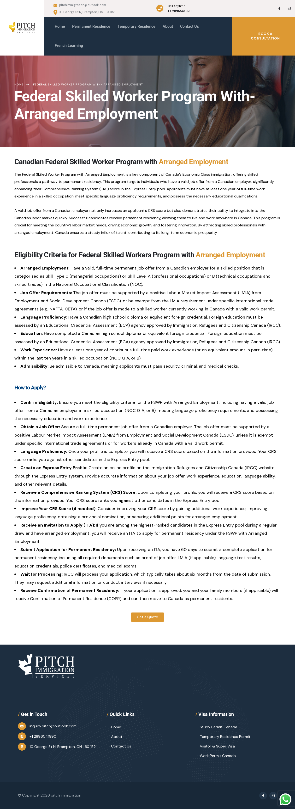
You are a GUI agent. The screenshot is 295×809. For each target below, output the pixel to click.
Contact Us (121, 746)
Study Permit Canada (218, 727)
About (116, 736)
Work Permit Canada (218, 755)
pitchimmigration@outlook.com (79, 5)
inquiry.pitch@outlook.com (53, 726)
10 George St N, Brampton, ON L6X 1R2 (84, 12)
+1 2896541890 (179, 11)
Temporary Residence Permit (225, 736)
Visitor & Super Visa (217, 746)
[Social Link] (279, 8)
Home (116, 727)
